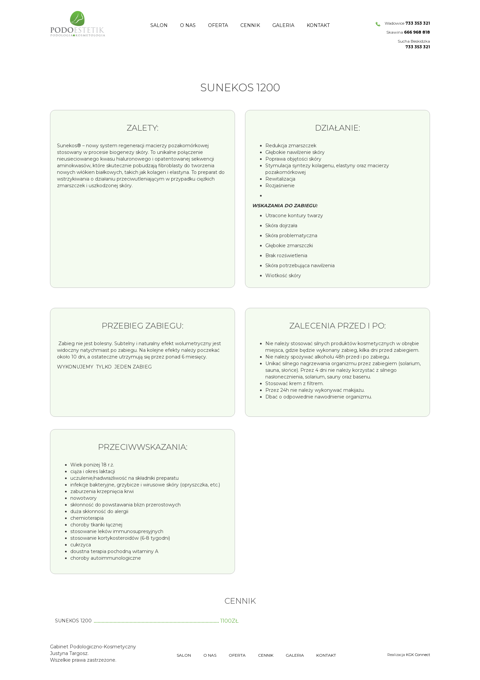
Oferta (218, 25)
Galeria (283, 25)
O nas (188, 25)
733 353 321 (417, 23)
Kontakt (318, 25)
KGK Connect (418, 654)
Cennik (250, 25)
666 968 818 (417, 32)
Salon (159, 25)
